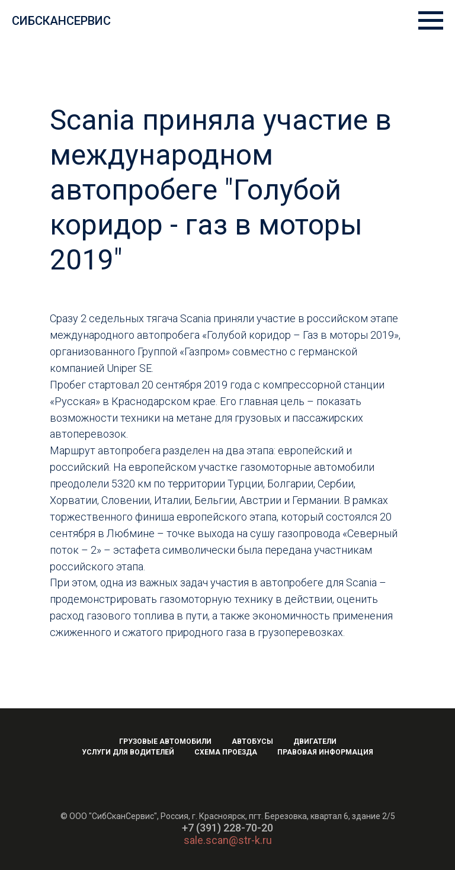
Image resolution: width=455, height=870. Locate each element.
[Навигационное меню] (430, 20)
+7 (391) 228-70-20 (227, 827)
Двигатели (315, 741)
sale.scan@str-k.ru (228, 840)
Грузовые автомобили (165, 741)
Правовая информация (325, 752)
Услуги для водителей (128, 752)
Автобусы (252, 741)
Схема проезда (225, 752)
